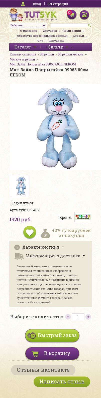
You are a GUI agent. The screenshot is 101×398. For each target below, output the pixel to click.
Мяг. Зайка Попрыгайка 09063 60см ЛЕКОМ (43, 64)
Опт (40, 40)
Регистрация (57, 4)
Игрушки (47, 54)
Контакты (56, 40)
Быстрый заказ (57, 335)
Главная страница (23, 54)
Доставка (50, 30)
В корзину (57, 353)
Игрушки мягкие (70, 54)
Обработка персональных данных (42, 35)
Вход (37, 4)
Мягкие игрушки (22, 59)
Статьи (78, 35)
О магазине (28, 30)
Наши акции (72, 30)
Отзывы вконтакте (43, 369)
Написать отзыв (61, 381)
